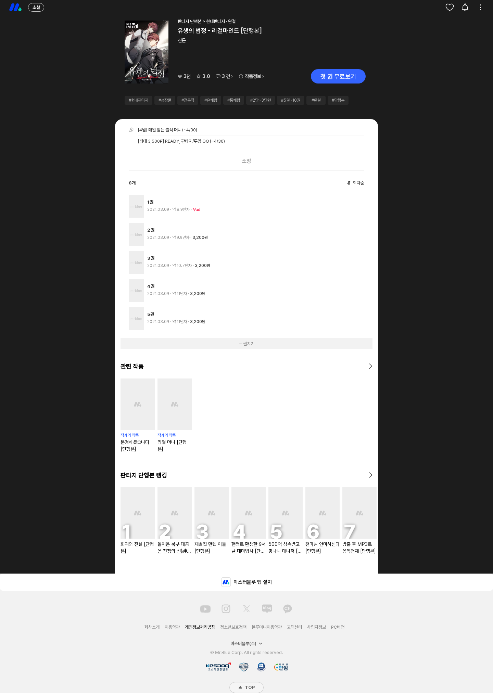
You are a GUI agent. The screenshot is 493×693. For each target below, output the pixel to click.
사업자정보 (316, 627)
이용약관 (172, 627)
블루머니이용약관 (267, 627)
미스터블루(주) (246, 643)
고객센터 (294, 627)
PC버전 (337, 627)
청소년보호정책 (233, 627)
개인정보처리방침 (200, 627)
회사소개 (152, 627)
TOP (246, 687)
